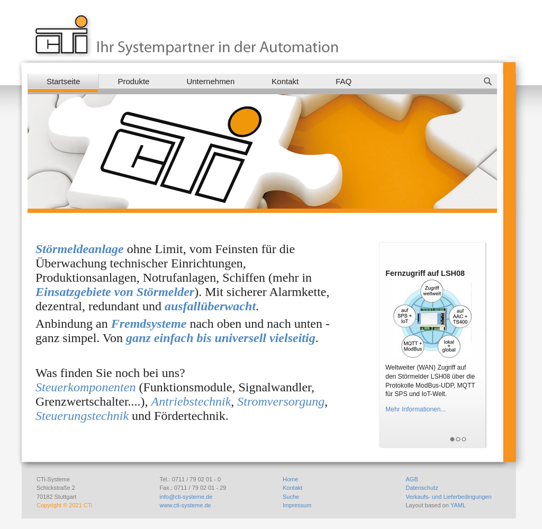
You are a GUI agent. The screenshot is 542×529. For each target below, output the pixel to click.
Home (290, 479)
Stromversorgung (280, 401)
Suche (291, 497)
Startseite (63, 81)
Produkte (133, 81)
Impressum (297, 505)
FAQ (343, 81)
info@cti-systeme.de (186, 497)
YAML (458, 505)
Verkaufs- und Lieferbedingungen (449, 497)
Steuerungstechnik (82, 416)
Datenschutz (422, 488)
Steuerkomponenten (85, 387)
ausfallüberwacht (210, 306)
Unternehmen (210, 81)
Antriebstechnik (191, 401)
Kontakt (285, 81)
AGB (412, 479)
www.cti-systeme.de (185, 505)
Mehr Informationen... (415, 409)
